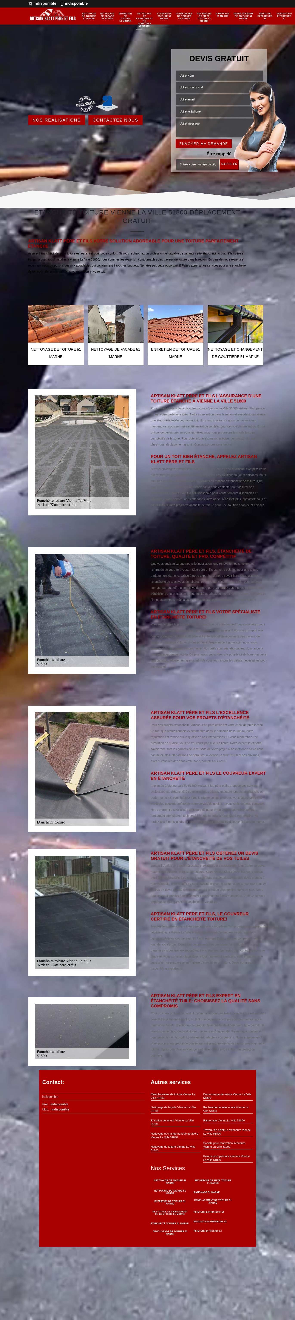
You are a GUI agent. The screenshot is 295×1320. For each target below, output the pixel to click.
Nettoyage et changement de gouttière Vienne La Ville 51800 (174, 1135)
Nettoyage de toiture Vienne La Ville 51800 (173, 1148)
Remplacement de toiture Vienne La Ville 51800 (173, 1096)
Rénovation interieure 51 (284, 16)
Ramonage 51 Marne (222, 14)
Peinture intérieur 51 (208, 1231)
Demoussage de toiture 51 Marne (184, 16)
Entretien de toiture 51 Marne (125, 17)
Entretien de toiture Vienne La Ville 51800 (172, 1122)
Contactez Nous (115, 119)
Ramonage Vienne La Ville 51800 (224, 1120)
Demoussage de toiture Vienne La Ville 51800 (227, 1096)
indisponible (42, 3)
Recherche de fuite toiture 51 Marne (204, 17)
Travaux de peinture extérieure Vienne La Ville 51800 (227, 1131)
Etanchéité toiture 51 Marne (164, 16)
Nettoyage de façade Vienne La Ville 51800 (173, 1109)
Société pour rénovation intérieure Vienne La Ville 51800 (224, 1144)
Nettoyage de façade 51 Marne (107, 16)
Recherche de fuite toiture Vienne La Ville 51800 (226, 1109)
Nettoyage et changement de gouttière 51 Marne (144, 19)
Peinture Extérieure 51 (265, 16)
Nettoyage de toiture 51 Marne (89, 16)
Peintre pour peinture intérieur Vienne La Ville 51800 (226, 1158)
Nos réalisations (56, 119)
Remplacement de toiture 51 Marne (243, 16)
